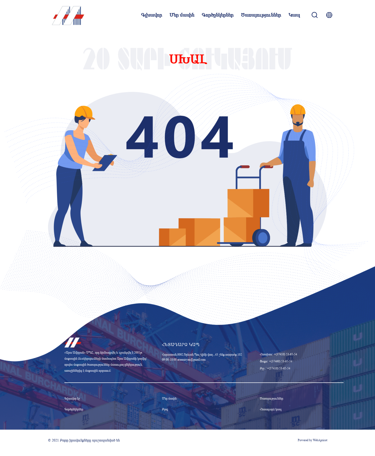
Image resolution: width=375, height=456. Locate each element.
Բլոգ (165, 409)
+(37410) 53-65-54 (285, 354)
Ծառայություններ (261, 15)
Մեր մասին (182, 15)
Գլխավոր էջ (72, 398)
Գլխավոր (151, 15)
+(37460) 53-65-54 (280, 361)
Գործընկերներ (217, 15)
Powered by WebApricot (312, 440)
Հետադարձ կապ (270, 409)
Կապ (294, 15)
